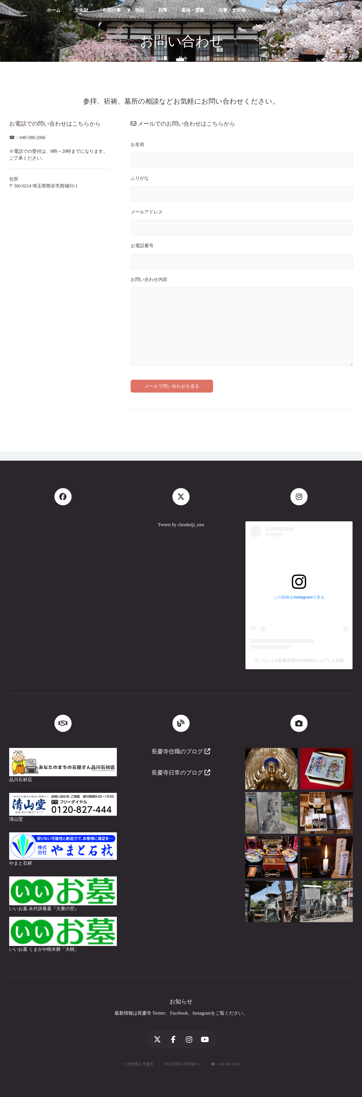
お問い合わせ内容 (149, 279)
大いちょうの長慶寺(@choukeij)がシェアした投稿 (299, 660)
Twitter (159, 1013)
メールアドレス (147, 211)
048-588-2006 (32, 137)
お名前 (137, 144)
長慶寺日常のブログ (181, 772)
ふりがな (140, 178)
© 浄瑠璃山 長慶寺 (138, 1064)
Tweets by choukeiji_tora (181, 524)
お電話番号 (142, 245)
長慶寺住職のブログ (181, 751)
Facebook (179, 1013)
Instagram (201, 1013)
